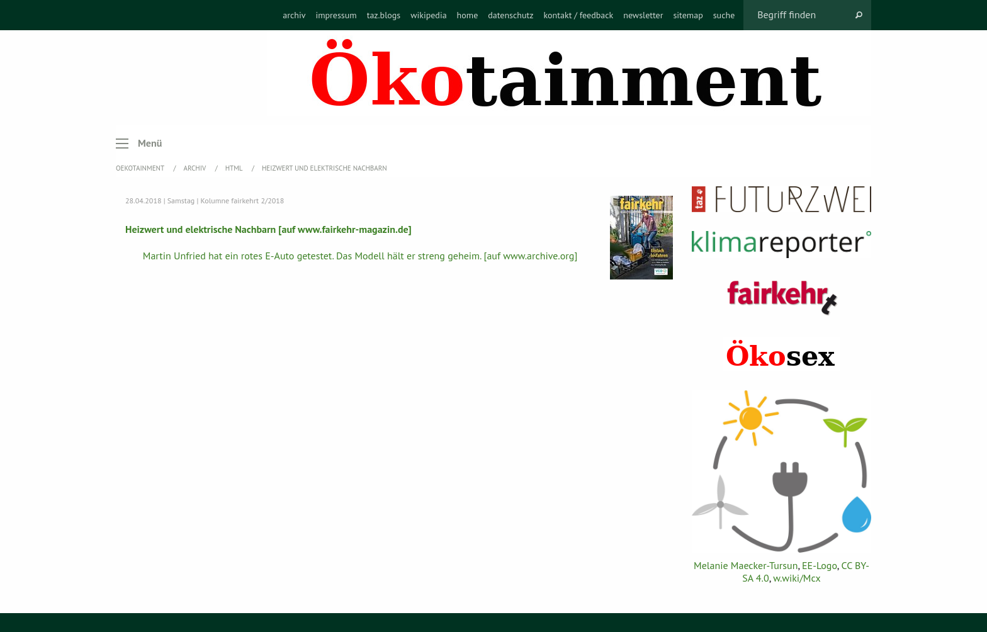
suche (724, 15)
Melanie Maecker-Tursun (746, 565)
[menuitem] (294, 15)
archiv (294, 15)
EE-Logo (819, 565)
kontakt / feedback (579, 15)
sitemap (687, 15)
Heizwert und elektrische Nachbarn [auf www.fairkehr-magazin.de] (268, 229)
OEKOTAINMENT (141, 168)
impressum (335, 15)
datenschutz (510, 15)
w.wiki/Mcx (796, 578)
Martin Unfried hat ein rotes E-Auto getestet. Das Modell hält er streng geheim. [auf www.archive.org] (360, 255)
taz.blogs (384, 15)
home (467, 15)
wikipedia (428, 15)
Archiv (196, 168)
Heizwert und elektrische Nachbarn (324, 168)
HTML (234, 168)
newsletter (643, 15)
